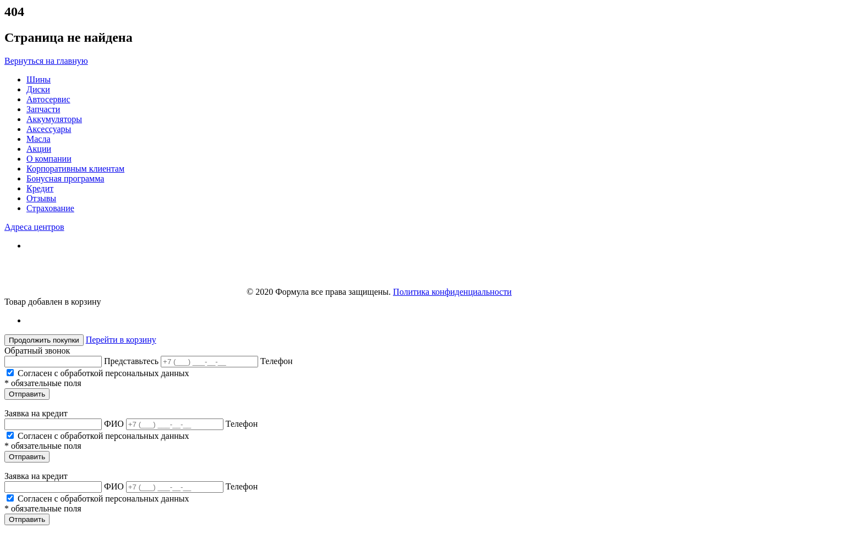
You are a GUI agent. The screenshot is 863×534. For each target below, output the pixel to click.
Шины (38, 79)
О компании (49, 158)
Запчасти (43, 109)
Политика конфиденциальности (452, 291)
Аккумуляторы (54, 119)
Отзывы (41, 198)
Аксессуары (48, 129)
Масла (38, 139)
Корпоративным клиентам (75, 168)
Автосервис (48, 99)
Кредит (39, 188)
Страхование (50, 208)
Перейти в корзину (121, 339)
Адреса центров (34, 227)
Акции (38, 148)
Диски (38, 89)
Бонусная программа (65, 178)
